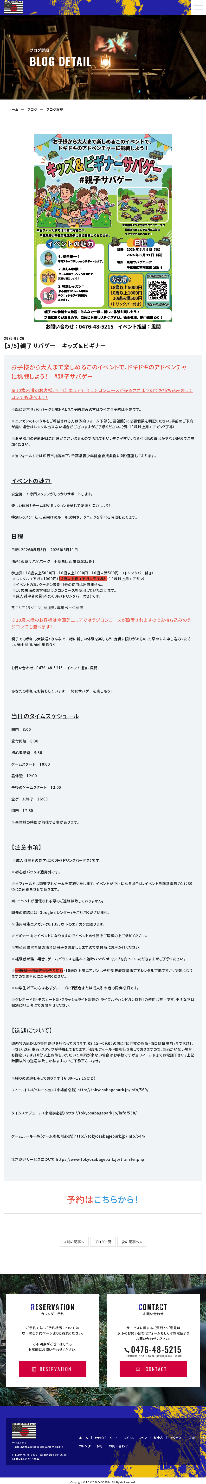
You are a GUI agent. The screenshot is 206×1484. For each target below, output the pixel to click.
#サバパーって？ (106, 1437)
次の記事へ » (132, 1241)
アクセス (176, 1437)
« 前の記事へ (74, 1241)
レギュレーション (135, 1437)
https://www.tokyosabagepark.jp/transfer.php (100, 1159)
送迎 (191, 1437)
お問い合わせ (118, 1446)
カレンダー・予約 (91, 1446)
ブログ (32, 109)
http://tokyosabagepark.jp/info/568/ (101, 1112)
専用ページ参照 (70, 607)
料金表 (158, 1437)
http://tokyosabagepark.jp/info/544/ (109, 1136)
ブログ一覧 (103, 1241)
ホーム (13, 109)
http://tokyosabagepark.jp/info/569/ (112, 1089)
